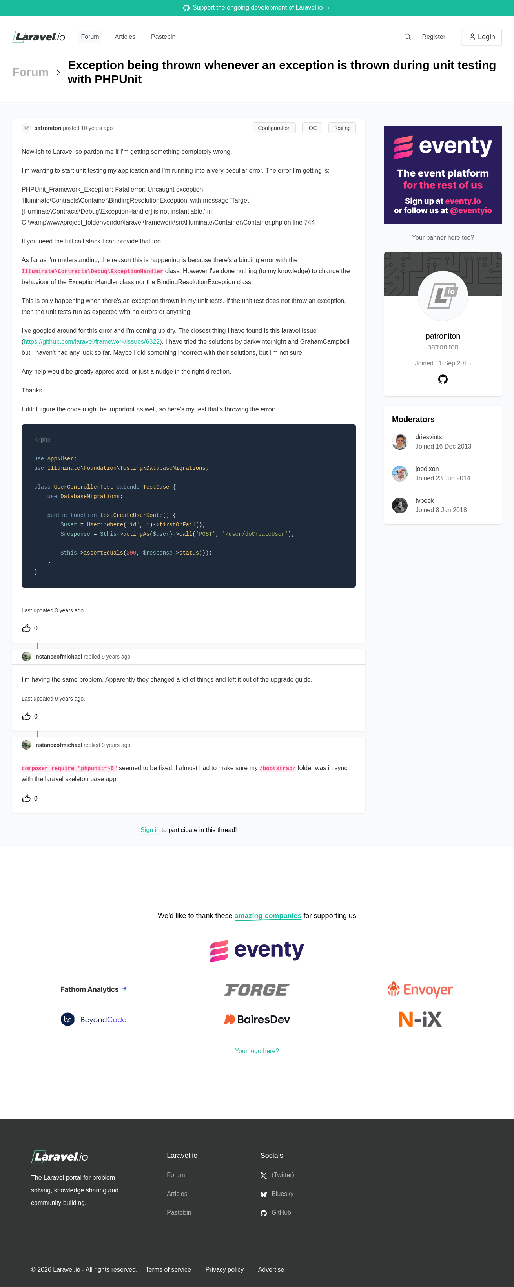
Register (433, 36)
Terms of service (169, 1269)
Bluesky (277, 1194)
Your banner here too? (443, 237)
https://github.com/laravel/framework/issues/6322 (92, 341)
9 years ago (116, 657)
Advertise (271, 1269)
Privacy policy (225, 1269)
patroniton (443, 342)
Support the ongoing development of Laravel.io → (257, 7)
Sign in (150, 830)
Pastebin (163, 36)
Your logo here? (257, 1051)
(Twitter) (277, 1175)
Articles (125, 36)
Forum (90, 36)
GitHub (276, 1212)
